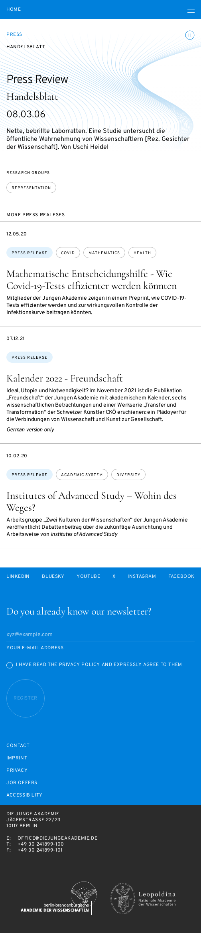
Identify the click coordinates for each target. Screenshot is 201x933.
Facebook (181, 577)
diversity (128, 475)
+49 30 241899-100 (41, 844)
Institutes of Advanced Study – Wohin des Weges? (91, 501)
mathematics (104, 253)
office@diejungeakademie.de (58, 838)
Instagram (142, 577)
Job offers (21, 783)
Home (13, 10)
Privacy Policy (79, 665)
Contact (18, 746)
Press (14, 35)
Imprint (16, 758)
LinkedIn (18, 577)
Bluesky (53, 577)
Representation (31, 188)
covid (68, 253)
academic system (82, 475)
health (142, 253)
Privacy (17, 771)
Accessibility (24, 796)
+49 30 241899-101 (40, 850)
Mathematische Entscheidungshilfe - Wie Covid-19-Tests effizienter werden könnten (91, 279)
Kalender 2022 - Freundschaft (64, 378)
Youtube (88, 577)
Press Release (29, 253)
